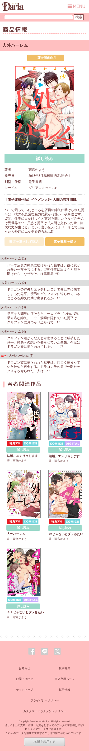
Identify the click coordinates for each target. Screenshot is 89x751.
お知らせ (24, 668)
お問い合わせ (24, 679)
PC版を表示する (44, 741)
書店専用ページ (65, 679)
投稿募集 (64, 668)
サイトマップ (24, 689)
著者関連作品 (46, 58)
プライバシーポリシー (44, 700)
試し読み (44, 158)
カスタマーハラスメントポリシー (44, 711)
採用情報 (64, 689)
